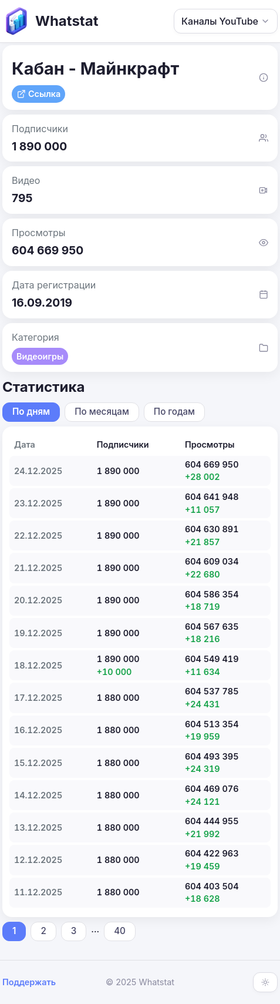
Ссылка (38, 94)
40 (120, 930)
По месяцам (102, 411)
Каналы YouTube (225, 21)
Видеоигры (39, 356)
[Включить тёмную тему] (265, 982)
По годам (174, 411)
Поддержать (29, 982)
